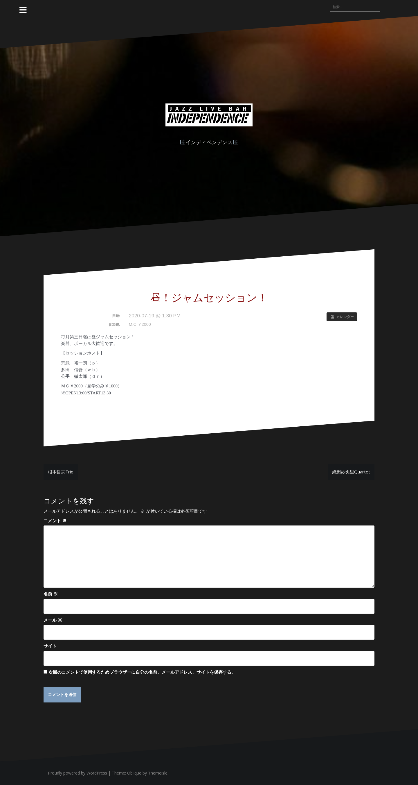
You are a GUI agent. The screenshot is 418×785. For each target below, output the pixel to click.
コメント (55, 520)
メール (53, 620)
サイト (50, 646)
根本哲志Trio (60, 472)
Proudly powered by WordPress (77, 773)
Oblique (134, 773)
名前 (51, 594)
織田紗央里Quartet (351, 472)
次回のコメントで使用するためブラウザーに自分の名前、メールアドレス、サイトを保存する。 (142, 672)
